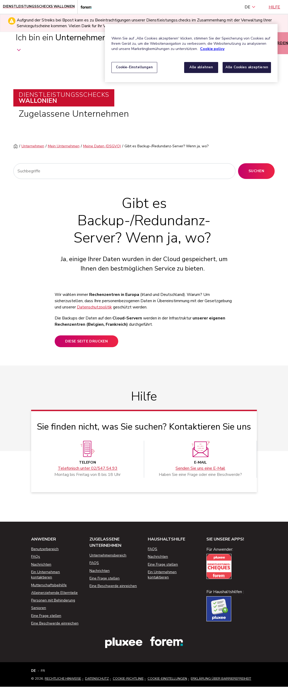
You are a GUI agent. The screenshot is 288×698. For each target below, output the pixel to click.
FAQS (94, 562)
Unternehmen (32, 146)
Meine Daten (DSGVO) (102, 146)
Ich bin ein (61, 43)
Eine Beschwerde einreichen (54, 623)
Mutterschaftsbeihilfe (49, 585)
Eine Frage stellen (46, 615)
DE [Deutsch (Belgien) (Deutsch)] (250, 7)
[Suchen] (124, 171)
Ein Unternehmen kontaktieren (45, 575)
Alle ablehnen (201, 67)
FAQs (35, 556)
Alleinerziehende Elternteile (54, 592)
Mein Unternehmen (64, 146)
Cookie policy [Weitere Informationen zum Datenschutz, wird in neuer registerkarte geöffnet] (212, 48)
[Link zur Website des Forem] (84, 7)
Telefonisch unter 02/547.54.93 (87, 468)
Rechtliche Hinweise (63, 678)
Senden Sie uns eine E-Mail (200, 468)
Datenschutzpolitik (94, 307)
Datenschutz (97, 678)
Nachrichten (41, 564)
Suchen (256, 170)
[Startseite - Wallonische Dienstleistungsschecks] (39, 7)
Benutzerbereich (45, 549)
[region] (191, 53)
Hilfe (274, 7)
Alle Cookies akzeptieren (246, 67)
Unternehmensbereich (107, 555)
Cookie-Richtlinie (128, 678)
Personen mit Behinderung (53, 600)
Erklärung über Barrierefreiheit (221, 678)
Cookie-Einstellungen (167, 678)
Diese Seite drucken (86, 341)
